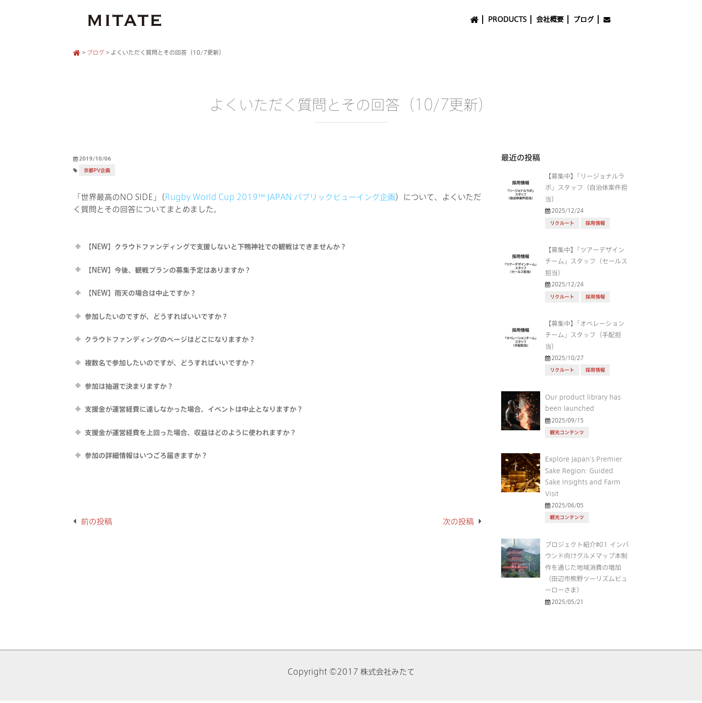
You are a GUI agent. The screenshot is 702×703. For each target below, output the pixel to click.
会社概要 (550, 19)
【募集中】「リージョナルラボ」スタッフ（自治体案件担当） (586, 187)
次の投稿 (458, 521)
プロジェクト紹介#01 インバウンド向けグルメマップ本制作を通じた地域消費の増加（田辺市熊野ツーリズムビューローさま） (587, 567)
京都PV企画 (97, 170)
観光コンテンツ (567, 432)
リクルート (562, 223)
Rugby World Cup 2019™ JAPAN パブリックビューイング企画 (280, 197)
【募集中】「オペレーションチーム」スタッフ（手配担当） (584, 335)
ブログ (583, 19)
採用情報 (595, 223)
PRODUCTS (507, 19)
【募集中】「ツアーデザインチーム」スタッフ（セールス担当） (586, 261)
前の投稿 (96, 521)
